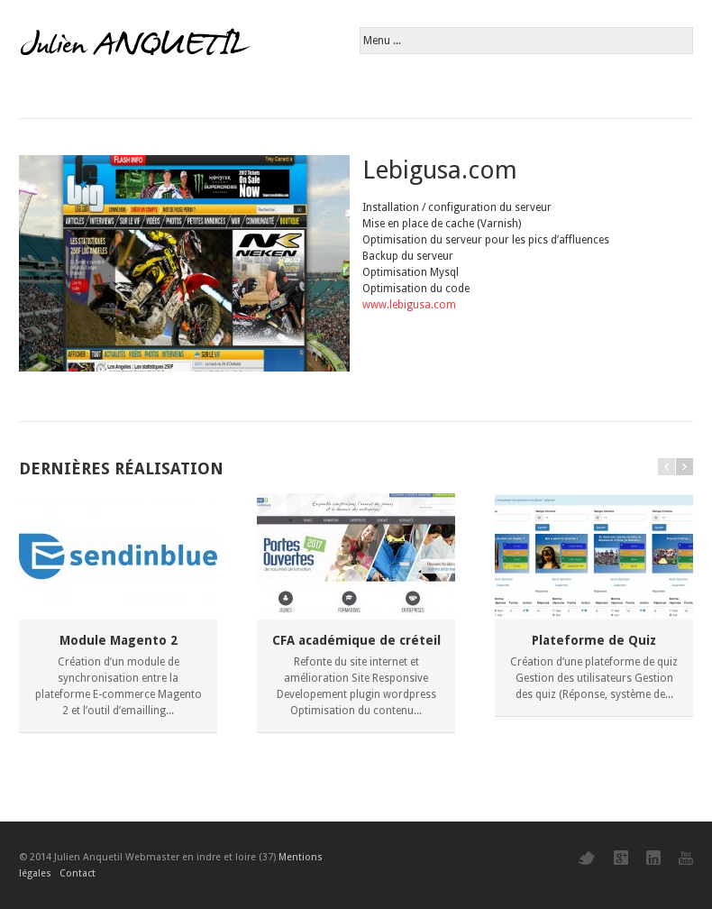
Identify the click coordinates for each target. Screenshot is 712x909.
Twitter (587, 858)
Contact (77, 873)
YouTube (686, 858)
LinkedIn (653, 857)
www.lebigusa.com (409, 304)
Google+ (621, 857)
